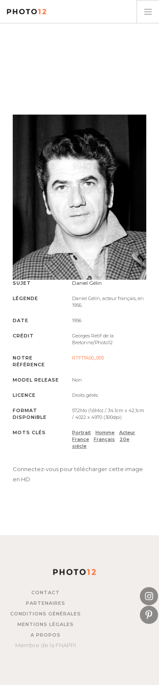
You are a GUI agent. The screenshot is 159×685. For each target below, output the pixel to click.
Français (104, 439)
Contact (45, 592)
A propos (46, 635)
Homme (104, 432)
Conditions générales (45, 614)
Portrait (81, 432)
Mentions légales (45, 624)
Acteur (127, 432)
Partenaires (45, 603)
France (80, 439)
